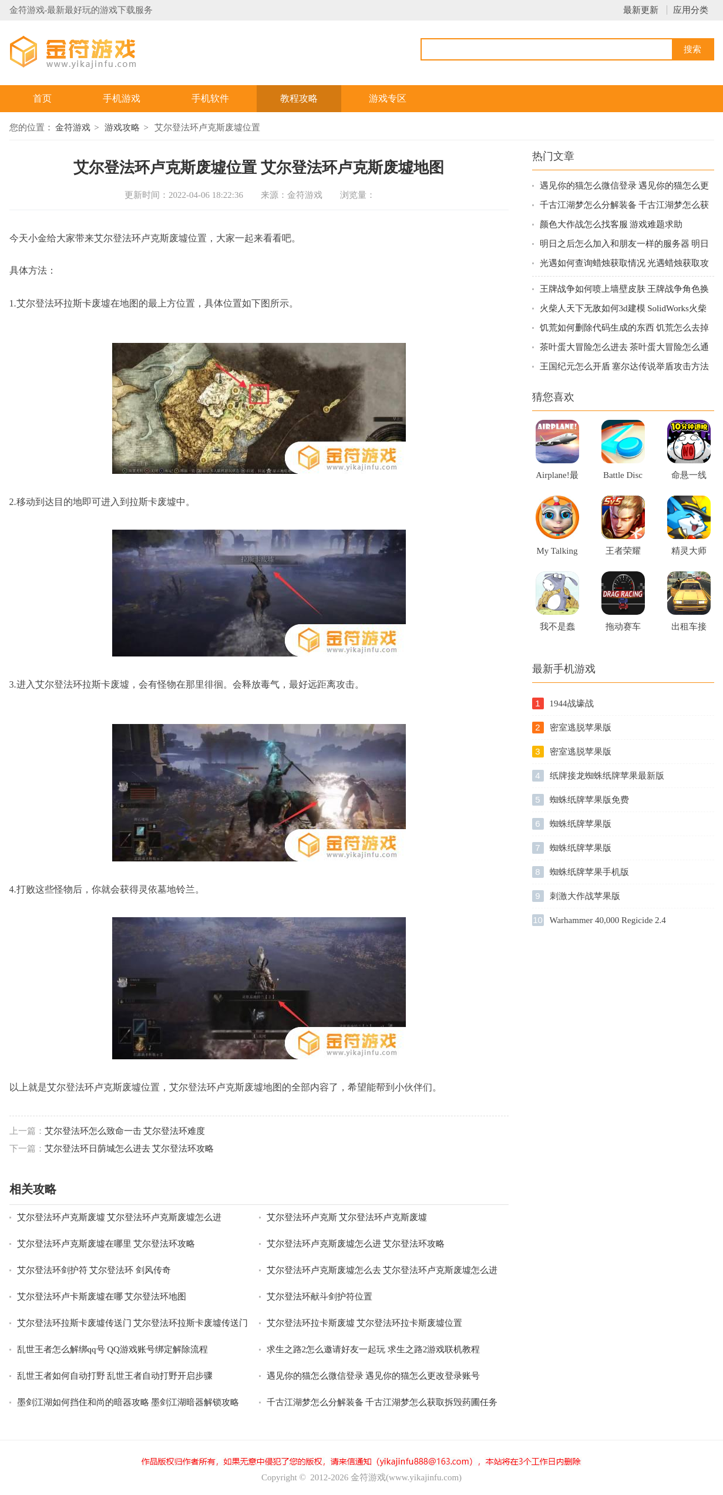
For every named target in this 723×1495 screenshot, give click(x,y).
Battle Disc (623, 475)
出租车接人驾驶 (689, 630)
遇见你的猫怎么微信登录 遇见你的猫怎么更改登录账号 (373, 1375)
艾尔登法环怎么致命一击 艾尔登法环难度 (125, 1131)
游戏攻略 (122, 127)
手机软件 (210, 98)
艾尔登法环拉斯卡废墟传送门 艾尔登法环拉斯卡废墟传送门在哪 (132, 1323)
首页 (42, 98)
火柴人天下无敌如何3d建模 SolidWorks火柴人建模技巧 (623, 309)
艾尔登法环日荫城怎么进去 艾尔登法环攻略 (129, 1148)
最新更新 (640, 10)
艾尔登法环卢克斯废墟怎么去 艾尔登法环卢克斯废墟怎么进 (382, 1270)
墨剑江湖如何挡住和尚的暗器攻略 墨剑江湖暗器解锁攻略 (128, 1402)
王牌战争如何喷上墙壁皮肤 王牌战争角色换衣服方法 (624, 289)
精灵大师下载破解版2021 (689, 554)
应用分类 (690, 10)
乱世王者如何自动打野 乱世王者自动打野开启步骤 (115, 1375)
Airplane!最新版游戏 (557, 478)
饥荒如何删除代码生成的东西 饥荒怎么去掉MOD (624, 328)
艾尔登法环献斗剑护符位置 (319, 1296)
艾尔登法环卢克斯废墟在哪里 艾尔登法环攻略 (106, 1243)
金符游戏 (72, 127)
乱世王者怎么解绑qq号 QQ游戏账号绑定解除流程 (112, 1349)
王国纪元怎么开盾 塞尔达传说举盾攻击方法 (624, 366)
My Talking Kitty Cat (557, 554)
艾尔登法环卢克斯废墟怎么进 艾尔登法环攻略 (356, 1243)
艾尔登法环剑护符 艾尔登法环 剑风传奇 (94, 1270)
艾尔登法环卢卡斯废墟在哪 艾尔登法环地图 (102, 1296)
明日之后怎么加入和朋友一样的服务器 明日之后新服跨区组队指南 (624, 244)
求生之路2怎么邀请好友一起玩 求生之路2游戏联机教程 (373, 1349)
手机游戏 (121, 98)
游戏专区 (387, 98)
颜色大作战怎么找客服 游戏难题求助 (611, 224)
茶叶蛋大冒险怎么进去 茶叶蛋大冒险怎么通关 (624, 347)
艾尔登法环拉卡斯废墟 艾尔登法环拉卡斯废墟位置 (365, 1323)
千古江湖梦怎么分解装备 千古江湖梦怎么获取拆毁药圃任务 (382, 1402)
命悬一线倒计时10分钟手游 (689, 478)
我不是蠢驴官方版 (557, 630)
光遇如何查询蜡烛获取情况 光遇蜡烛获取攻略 (624, 264)
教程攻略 (299, 98)
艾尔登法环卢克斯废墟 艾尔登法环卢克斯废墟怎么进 (119, 1217)
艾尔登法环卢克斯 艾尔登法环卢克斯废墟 (347, 1217)
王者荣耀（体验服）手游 (623, 554)
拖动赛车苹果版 (623, 630)
